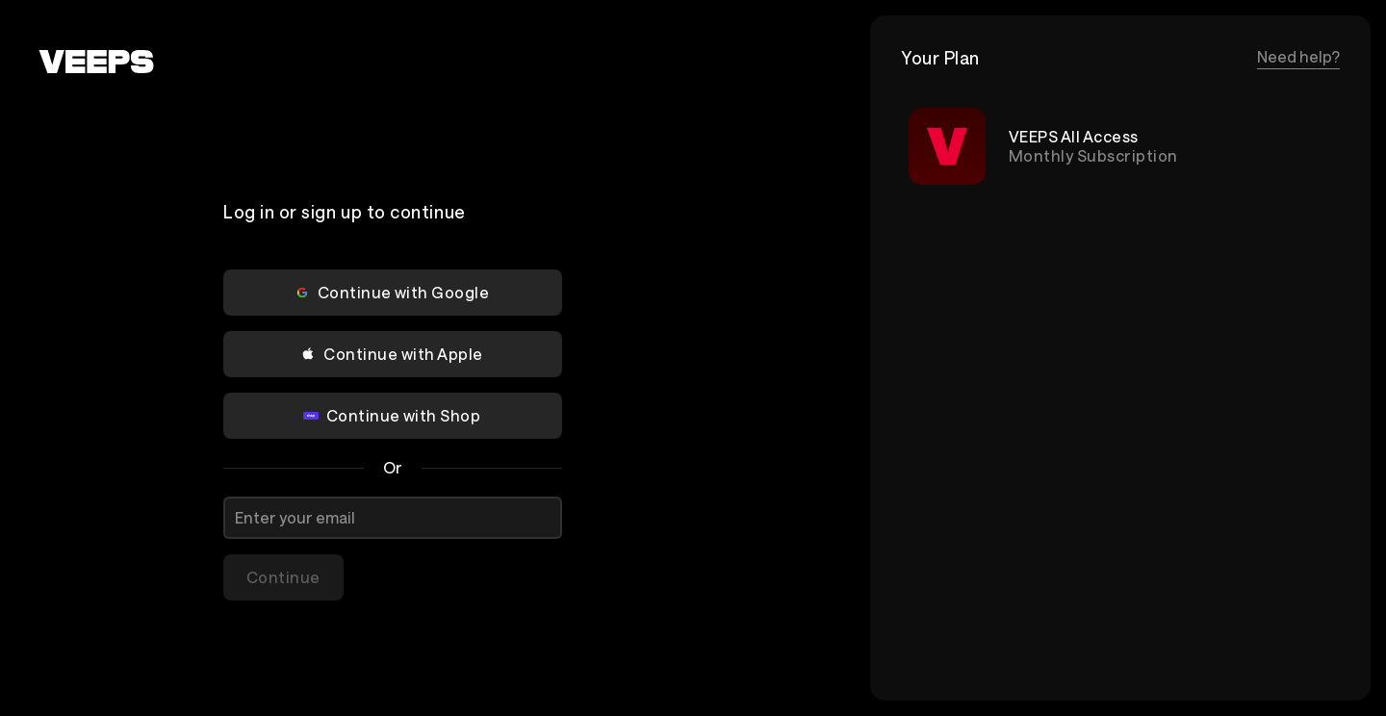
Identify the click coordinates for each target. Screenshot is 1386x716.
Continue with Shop (392, 415)
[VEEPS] (96, 61)
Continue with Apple (391, 354)
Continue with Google (392, 292)
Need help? (1298, 56)
